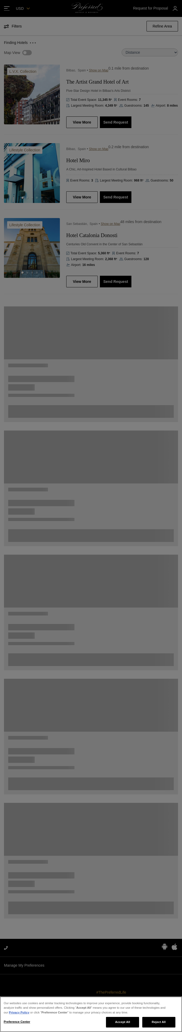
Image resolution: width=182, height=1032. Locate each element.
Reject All (159, 1022)
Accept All (122, 1022)
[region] (91, 1014)
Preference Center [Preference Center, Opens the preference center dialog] (17, 1021)
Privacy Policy (19, 1012)
